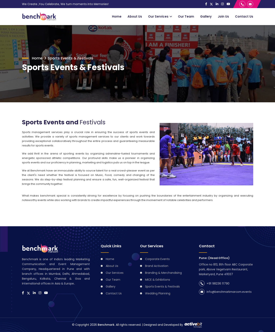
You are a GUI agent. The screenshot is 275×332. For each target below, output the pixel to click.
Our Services (158, 16)
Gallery (206, 16)
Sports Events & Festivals (70, 58)
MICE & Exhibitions (157, 280)
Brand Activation (156, 266)
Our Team (186, 16)
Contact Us (244, 16)
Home (116, 16)
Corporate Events (157, 259)
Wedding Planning (157, 293)
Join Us (223, 16)
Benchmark (106, 325)
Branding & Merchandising (163, 273)
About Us (135, 16)
